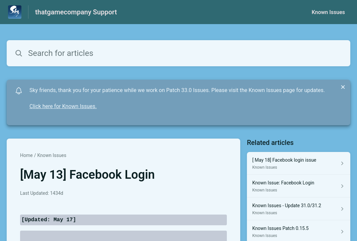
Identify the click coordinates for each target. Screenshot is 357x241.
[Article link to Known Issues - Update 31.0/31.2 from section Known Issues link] (298, 208)
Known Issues (328, 12)
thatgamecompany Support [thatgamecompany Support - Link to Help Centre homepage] (76, 12)
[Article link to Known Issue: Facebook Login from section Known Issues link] (298, 186)
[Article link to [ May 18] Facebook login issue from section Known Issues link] (298, 163)
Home (26, 155)
